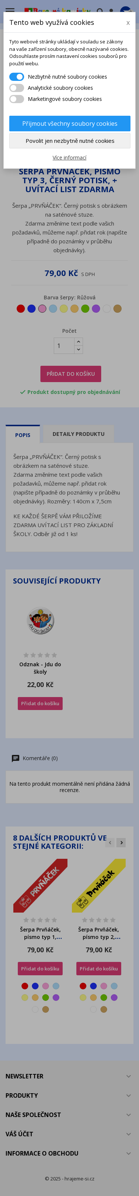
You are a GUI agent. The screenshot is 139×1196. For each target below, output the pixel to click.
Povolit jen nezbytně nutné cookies (70, 140)
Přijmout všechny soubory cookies (70, 123)
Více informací (69, 157)
